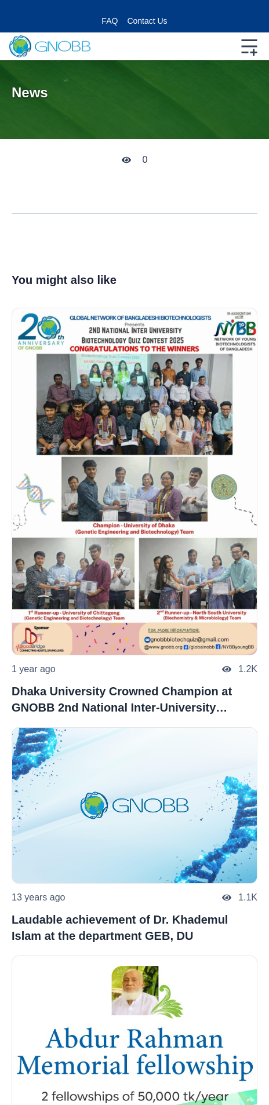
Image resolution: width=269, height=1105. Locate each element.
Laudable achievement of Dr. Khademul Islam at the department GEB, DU (120, 927)
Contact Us (147, 20)
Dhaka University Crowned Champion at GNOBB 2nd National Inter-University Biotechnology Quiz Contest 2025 (122, 700)
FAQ (109, 20)
